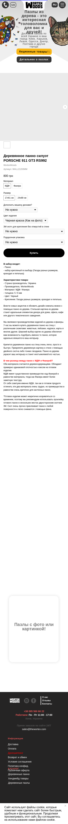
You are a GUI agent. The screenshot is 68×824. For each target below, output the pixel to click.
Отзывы (46, 700)
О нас (45, 697)
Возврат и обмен (17, 757)
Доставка (13, 744)
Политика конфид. (18, 766)
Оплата (12, 748)
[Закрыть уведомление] (65, 805)
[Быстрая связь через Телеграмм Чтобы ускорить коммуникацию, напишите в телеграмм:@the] (5, 4)
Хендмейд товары (18, 778)
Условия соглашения (20, 761)
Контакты (47, 704)
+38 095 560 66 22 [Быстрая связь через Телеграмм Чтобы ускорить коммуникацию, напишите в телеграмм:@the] (34, 711)
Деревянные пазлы (19, 782)
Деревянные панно (19, 774)
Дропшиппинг (15, 753)
